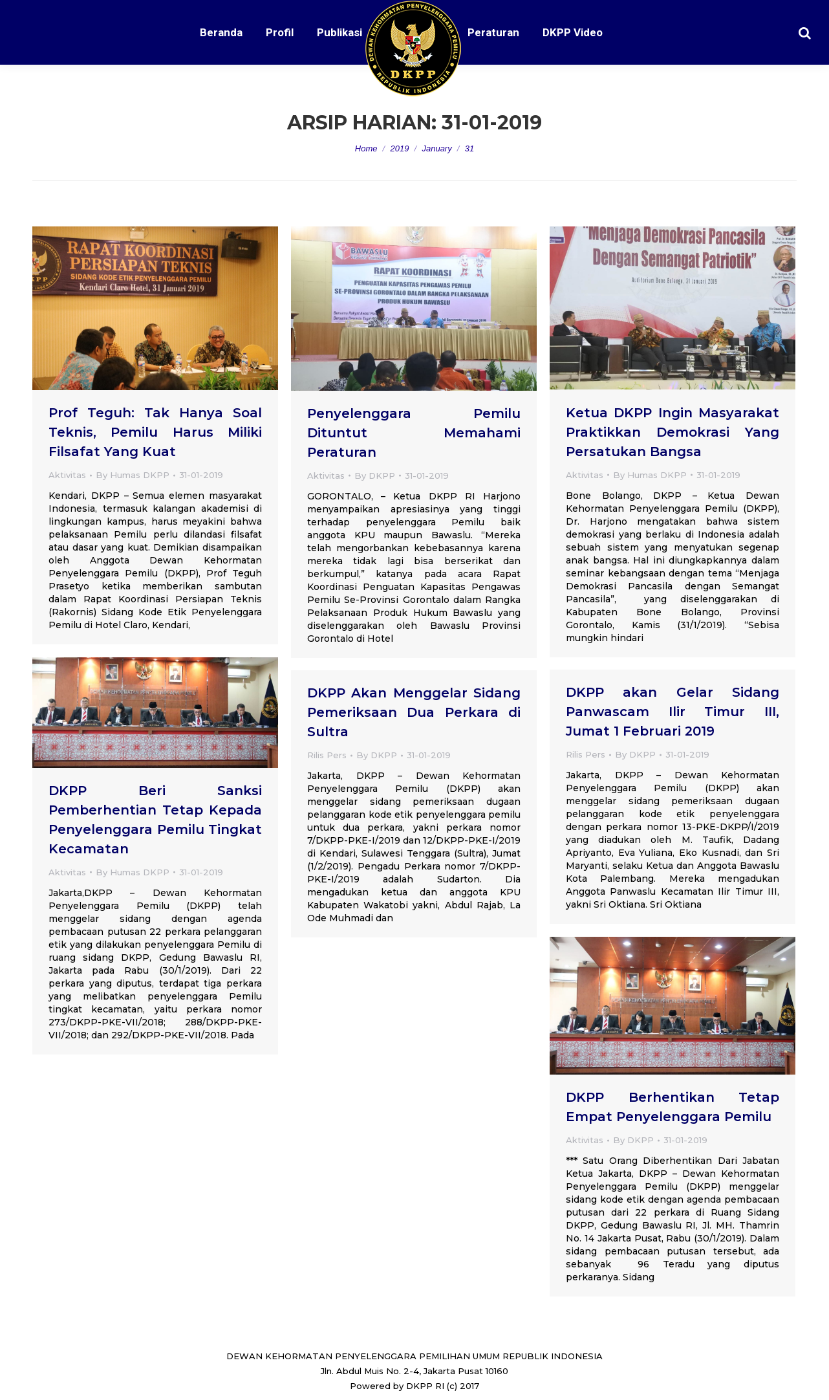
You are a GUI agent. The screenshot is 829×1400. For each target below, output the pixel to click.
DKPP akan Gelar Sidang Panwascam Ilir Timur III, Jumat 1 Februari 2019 (672, 711)
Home (366, 148)
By (132, 475)
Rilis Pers (585, 754)
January (436, 148)
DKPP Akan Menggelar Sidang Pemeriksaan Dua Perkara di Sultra (414, 712)
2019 (400, 148)
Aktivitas (67, 475)
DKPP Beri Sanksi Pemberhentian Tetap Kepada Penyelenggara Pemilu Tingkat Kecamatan (155, 820)
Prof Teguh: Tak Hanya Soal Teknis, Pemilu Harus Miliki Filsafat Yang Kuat (155, 432)
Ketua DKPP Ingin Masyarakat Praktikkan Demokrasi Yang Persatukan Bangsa (672, 432)
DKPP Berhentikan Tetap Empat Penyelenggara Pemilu (672, 1106)
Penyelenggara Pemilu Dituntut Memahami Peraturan (414, 433)
